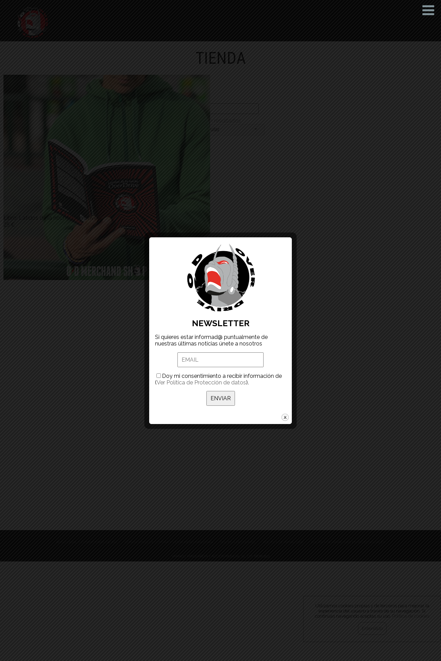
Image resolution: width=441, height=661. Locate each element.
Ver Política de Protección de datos (201, 382)
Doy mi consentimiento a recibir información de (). (218, 379)
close (285, 417)
